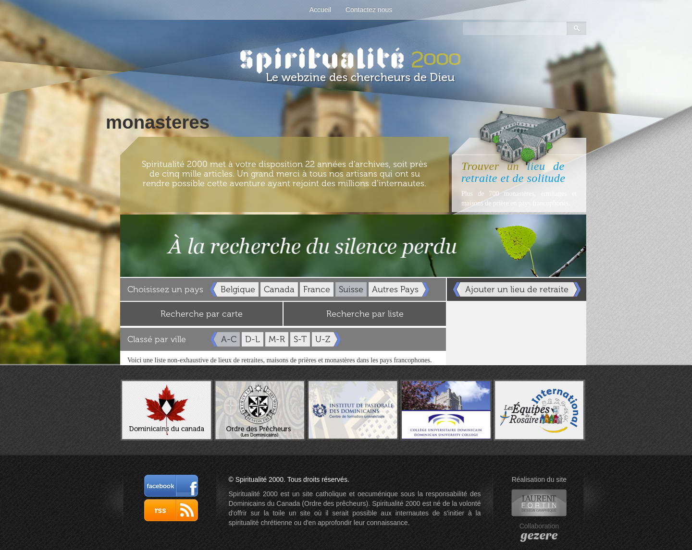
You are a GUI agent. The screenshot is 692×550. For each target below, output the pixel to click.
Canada (279, 289)
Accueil (320, 9)
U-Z (322, 339)
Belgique (238, 289)
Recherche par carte (202, 314)
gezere (538, 535)
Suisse (351, 289)
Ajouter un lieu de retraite (516, 289)
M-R (277, 339)
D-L (252, 339)
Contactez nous (369, 9)
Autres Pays (395, 289)
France (316, 289)
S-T (300, 339)
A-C (228, 339)
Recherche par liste (365, 314)
